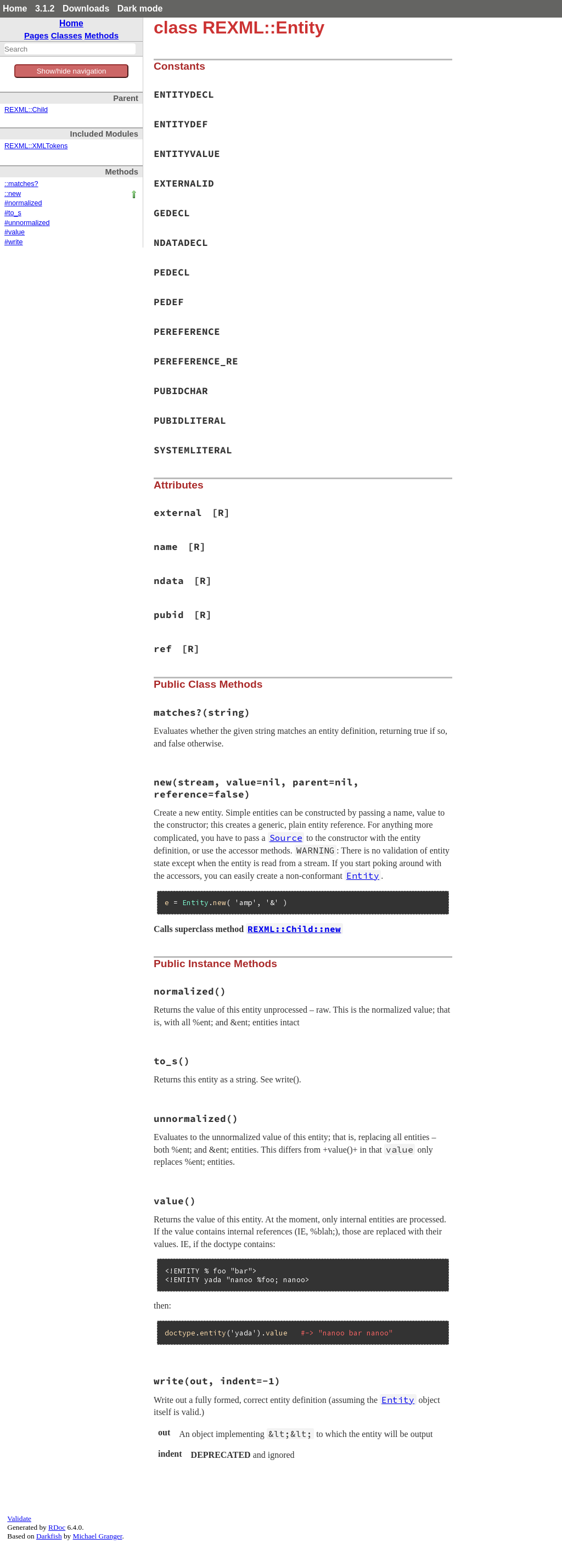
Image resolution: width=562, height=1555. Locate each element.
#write (13, 242)
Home (15, 8)
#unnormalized (27, 223)
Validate (19, 1518)
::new (12, 194)
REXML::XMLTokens (36, 146)
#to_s (12, 213)
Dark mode (140, 8)
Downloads (86, 8)
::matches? (21, 184)
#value (14, 232)
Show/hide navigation (71, 71)
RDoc (56, 1527)
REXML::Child (26, 110)
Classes (66, 35)
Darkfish (49, 1536)
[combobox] (70, 48)
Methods (102, 35)
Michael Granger (97, 1536)
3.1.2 (45, 8)
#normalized (23, 203)
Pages (36, 35)
